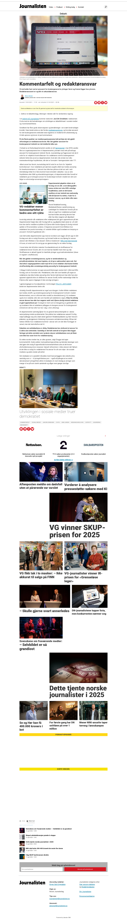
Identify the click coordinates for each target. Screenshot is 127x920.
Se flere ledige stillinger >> (63, 460)
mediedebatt (24, 425)
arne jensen (65, 422)
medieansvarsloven (56, 130)
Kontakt (81, 7)
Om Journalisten (85, 892)
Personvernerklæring (86, 896)
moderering (96, 422)
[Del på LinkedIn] (99, 102)
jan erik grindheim (48, 422)
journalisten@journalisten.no (59, 899)
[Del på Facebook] (95, 102)
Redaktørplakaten (88, 887)
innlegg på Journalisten (30, 119)
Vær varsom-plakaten (87, 884)
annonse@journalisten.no (58, 906)
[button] (105, 436)
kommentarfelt (25, 422)
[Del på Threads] (102, 102)
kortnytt (88, 422)
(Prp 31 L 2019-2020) (63, 284)
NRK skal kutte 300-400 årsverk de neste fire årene (44, 848)
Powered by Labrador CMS (63, 917)
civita (58, 422)
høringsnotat (60, 148)
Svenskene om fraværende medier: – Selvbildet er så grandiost (49, 829)
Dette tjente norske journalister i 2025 (39, 842)
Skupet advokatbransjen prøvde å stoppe (41, 835)
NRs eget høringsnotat (69, 241)
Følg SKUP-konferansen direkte (37, 855)
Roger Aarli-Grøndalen (57, 884)
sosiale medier (36, 422)
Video (51, 7)
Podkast (59, 7)
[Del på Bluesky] (105, 102)
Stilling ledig (70, 7)
